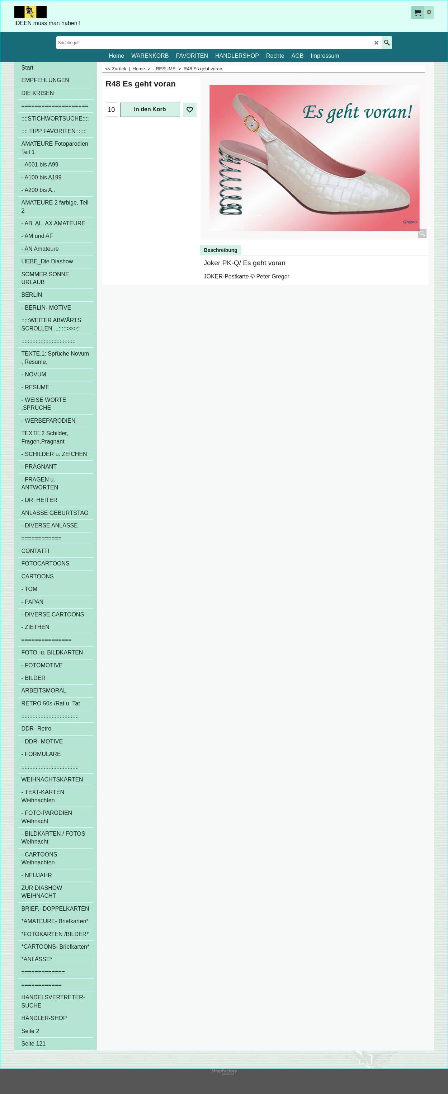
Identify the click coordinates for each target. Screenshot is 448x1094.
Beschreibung (220, 250)
